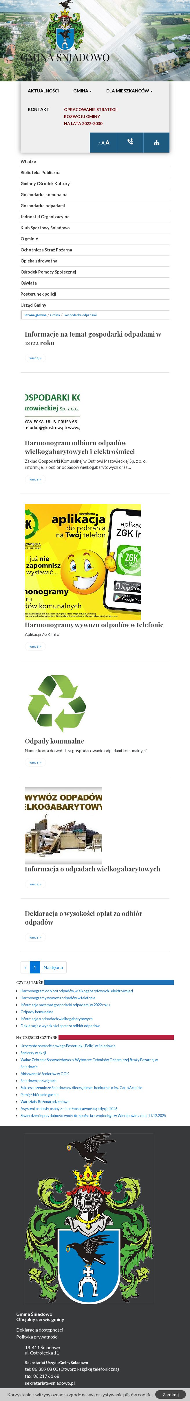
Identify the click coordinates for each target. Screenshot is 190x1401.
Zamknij (170, 1394)
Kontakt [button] (39, 109)
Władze (28, 161)
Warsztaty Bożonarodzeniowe (45, 1101)
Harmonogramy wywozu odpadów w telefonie (94, 624)
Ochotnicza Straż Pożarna (46, 249)
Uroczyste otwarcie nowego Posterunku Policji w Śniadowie (68, 1045)
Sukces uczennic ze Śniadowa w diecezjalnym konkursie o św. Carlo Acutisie (81, 1087)
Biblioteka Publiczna (41, 172)
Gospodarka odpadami (43, 205)
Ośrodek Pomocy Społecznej (48, 271)
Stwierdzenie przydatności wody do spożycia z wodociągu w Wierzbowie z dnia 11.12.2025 (93, 1115)
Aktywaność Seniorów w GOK (45, 1073)
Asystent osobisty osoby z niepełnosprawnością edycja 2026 (69, 1108)
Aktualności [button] (43, 90)
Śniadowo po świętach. (39, 1080)
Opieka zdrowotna (39, 260)
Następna (53, 967)
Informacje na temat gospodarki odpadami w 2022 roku (65, 1004)
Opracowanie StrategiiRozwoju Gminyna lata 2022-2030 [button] (91, 116)
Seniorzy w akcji (33, 1052)
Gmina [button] (80, 90)
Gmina (55, 315)
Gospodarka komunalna (44, 194)
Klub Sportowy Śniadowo (45, 227)
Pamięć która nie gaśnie (40, 1094)
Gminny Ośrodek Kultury (45, 183)
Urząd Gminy (33, 305)
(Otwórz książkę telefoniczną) (89, 1369)
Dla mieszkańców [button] (127, 90)
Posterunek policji (38, 294)
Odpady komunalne (54, 741)
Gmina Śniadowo (65, 55)
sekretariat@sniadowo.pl (50, 1383)
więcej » (35, 358)
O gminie (29, 238)
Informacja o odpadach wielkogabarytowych (92, 868)
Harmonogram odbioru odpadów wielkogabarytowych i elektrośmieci (80, 447)
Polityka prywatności (37, 1336)
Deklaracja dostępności (39, 1329)
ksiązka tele (130, 141)
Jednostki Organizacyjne (45, 216)
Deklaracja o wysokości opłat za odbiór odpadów (60, 1025)
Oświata (29, 282)
